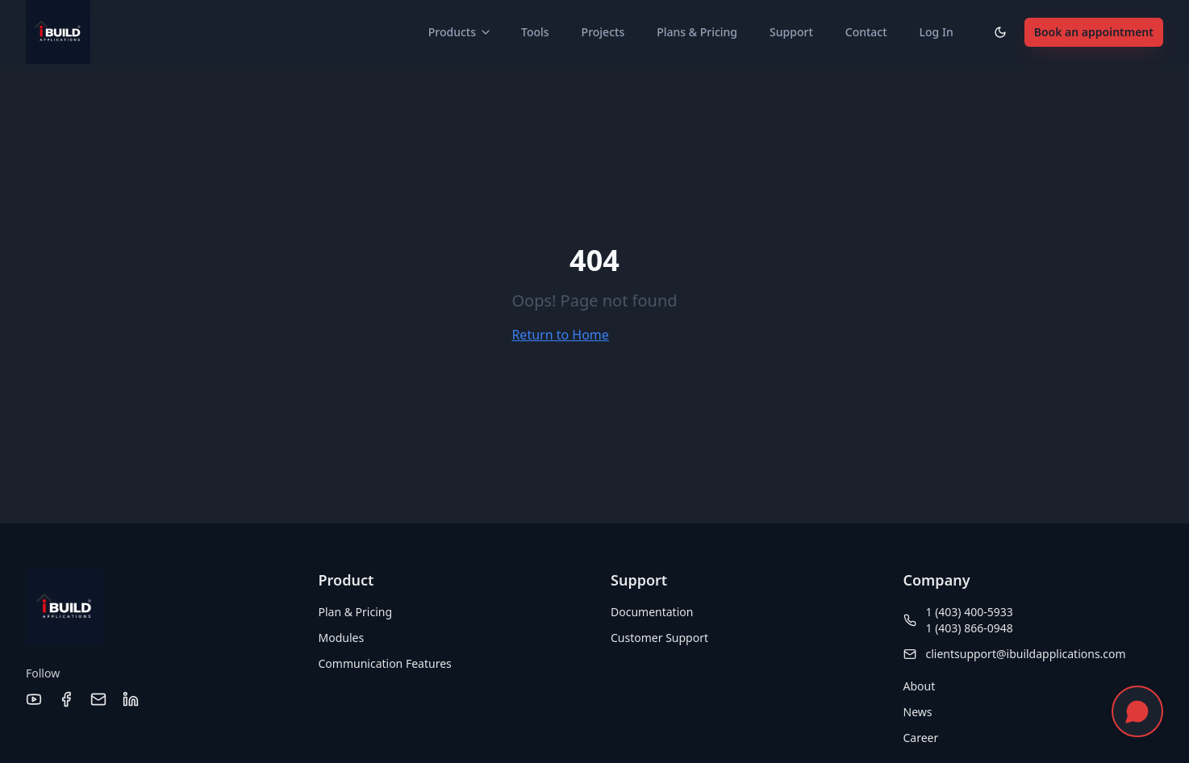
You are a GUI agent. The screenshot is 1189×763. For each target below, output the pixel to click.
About (919, 686)
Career (921, 737)
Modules (342, 637)
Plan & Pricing (356, 611)
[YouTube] (34, 699)
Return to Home (559, 335)
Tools (535, 32)
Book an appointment (1094, 32)
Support (791, 32)
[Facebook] (66, 699)
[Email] (98, 699)
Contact (866, 32)
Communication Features (385, 663)
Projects (603, 32)
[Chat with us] (1137, 711)
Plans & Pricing (697, 32)
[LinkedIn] (131, 699)
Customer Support (659, 637)
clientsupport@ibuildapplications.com (1026, 653)
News (917, 711)
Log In (936, 32)
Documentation (652, 611)
